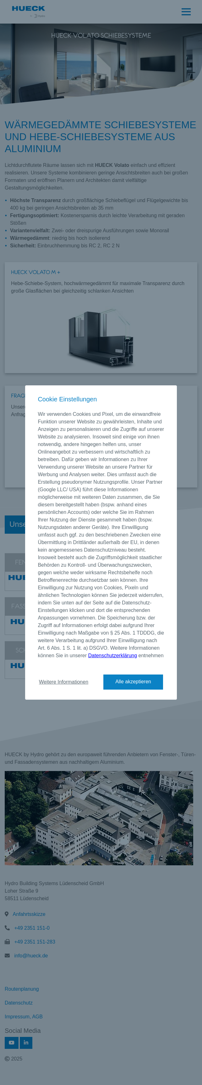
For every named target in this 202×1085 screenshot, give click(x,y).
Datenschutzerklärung (112, 655)
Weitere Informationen (63, 682)
